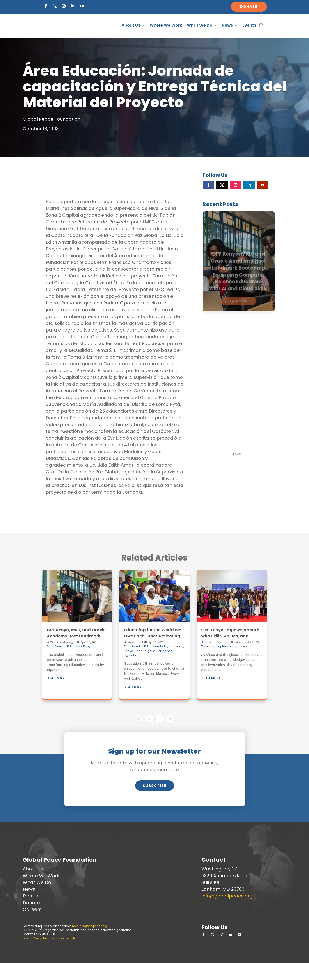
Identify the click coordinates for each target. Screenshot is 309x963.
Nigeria (150, 651)
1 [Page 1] (138, 719)
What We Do (199, 25)
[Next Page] (170, 719)
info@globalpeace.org (227, 896)
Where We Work (166, 25)
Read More (56, 678)
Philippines (164, 651)
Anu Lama (134, 642)
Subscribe (154, 785)
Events (249, 25)
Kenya (87, 646)
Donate (248, 6)
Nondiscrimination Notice (60, 938)
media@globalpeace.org (89, 926)
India (163, 646)
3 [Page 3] (160, 719)
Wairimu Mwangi (62, 642)
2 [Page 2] (149, 719)
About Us (130, 25)
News (227, 25)
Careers (32, 909)
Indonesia (176, 646)
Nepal (139, 651)
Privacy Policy (32, 938)
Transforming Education (64, 646)
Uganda (130, 655)
